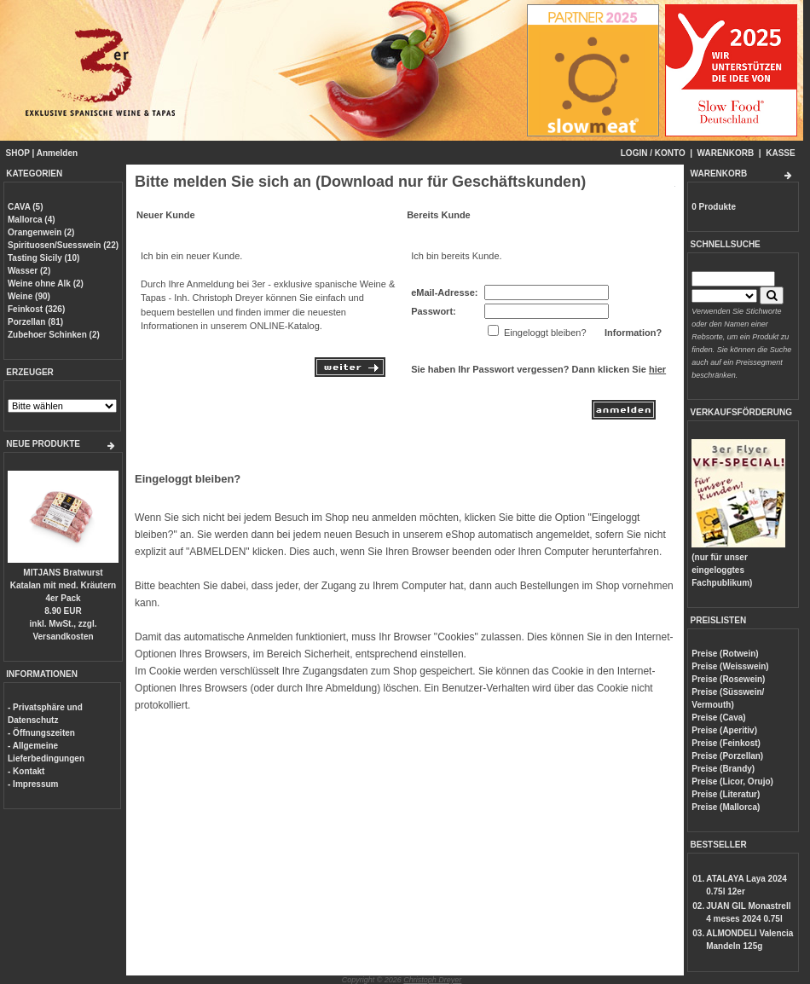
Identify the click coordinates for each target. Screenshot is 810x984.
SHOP (18, 153)
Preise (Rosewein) (728, 679)
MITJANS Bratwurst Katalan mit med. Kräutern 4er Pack (63, 585)
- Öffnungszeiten (41, 733)
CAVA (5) (25, 206)
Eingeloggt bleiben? (187, 478)
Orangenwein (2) (41, 232)
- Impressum (33, 784)
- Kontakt (26, 771)
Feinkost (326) (36, 309)
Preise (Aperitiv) (724, 730)
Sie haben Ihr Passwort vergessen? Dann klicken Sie (538, 369)
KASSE (780, 153)
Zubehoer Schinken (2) (54, 334)
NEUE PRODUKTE (43, 444)
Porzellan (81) (35, 322)
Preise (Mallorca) (725, 807)
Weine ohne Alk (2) (46, 283)
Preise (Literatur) (725, 794)
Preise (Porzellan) (727, 756)
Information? (633, 332)
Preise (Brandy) (723, 768)
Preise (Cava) (718, 717)
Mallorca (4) (31, 219)
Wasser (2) (29, 270)
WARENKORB (726, 153)
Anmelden (57, 153)
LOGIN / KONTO (653, 153)
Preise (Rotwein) (724, 653)
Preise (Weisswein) (729, 666)
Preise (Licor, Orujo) (732, 781)
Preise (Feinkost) (726, 743)
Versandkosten (62, 636)
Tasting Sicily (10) (43, 258)
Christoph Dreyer (432, 979)
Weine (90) (29, 296)
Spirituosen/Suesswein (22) (63, 245)
